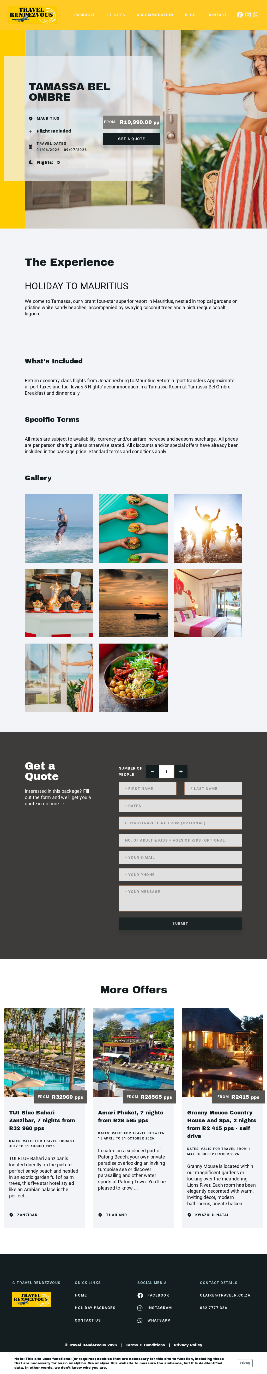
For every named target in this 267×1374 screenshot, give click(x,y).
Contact (217, 15)
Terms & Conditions (145, 1345)
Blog (190, 15)
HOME (81, 1295)
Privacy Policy (188, 1345)
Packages (85, 15)
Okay (245, 1363)
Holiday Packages (95, 1308)
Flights (116, 15)
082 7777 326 (213, 1308)
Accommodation (155, 15)
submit (180, 923)
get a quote (131, 139)
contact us (88, 1320)
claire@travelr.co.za (225, 1295)
